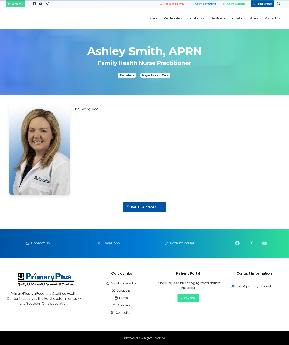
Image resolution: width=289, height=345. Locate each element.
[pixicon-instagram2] (251, 245)
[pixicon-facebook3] (237, 244)
